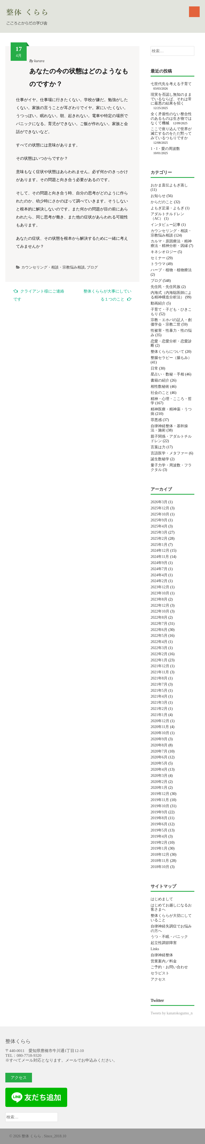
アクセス (158, 979)
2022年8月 (159, 617)
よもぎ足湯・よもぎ (167, 208)
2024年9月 (159, 563)
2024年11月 (160, 557)
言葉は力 (158, 447)
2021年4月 (159, 696)
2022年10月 (160, 611)
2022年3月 (159, 648)
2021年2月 (159, 709)
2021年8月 (159, 678)
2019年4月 (159, 836)
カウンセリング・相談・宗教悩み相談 (53, 267)
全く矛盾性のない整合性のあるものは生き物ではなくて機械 (171, 118)
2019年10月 (160, 806)
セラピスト (160, 973)
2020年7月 (159, 751)
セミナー (158, 258)
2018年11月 (160, 861)
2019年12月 (160, 794)
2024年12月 (160, 551)
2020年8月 (159, 745)
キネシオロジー (164, 252)
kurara (39, 61)
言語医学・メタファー (169, 453)
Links (155, 949)
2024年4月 (159, 575)
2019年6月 (159, 824)
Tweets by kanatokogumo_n (172, 1013)
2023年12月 (160, 587)
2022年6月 (159, 630)
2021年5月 (159, 691)
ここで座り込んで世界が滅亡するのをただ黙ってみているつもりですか (171, 133)
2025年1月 (159, 545)
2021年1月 (159, 715)
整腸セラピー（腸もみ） (171, 358)
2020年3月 (159, 776)
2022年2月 (159, 654)
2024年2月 (159, 581)
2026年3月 (159, 502)
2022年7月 (159, 624)
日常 (154, 368)
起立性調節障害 (164, 943)
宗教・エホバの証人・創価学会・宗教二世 (171, 322)
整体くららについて (167, 352)
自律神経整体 (162, 955)
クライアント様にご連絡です (38, 295)
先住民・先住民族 (165, 287)
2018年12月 (160, 855)
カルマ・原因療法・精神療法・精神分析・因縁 (171, 243)
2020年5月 (159, 763)
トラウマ (158, 264)
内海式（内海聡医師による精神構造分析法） (171, 295)
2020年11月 (160, 727)
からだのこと (162, 202)
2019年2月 (159, 843)
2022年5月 (159, 636)
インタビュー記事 (165, 225)
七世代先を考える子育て (171, 84)
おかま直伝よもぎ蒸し (169, 185)
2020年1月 (159, 788)
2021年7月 (159, 684)
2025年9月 (159, 520)
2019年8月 (159, 818)
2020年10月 (160, 733)
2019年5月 (159, 830)
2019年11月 (160, 800)
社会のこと (160, 393)
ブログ (92, 267)
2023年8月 (159, 599)
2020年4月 (159, 769)
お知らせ (158, 196)
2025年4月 (159, 526)
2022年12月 (160, 605)
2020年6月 (159, 757)
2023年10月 (160, 593)
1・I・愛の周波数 (165, 149)
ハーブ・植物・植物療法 (171, 270)
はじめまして (162, 899)
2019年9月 (159, 812)
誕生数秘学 (160, 459)
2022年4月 (159, 642)
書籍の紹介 (160, 380)
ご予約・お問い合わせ (169, 967)
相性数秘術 (160, 387)
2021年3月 (159, 703)
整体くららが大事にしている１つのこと (107, 295)
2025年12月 (160, 508)
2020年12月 (160, 721)
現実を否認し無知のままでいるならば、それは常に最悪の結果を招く (171, 99)
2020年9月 (159, 739)
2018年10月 (160, 867)
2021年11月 (160, 672)
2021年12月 (160, 666)
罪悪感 (156, 420)
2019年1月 (159, 848)
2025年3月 (159, 532)
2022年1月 (159, 660)
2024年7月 (159, 569)
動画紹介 (158, 303)
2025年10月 (160, 514)
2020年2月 (159, 782)
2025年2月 (159, 539)
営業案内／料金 (164, 961)
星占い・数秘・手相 (167, 374)
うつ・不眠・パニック (169, 937)
